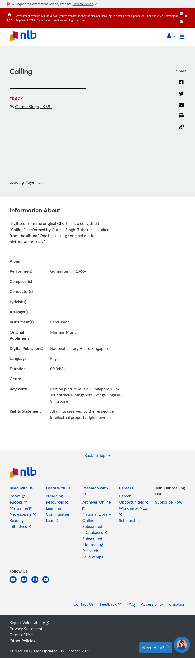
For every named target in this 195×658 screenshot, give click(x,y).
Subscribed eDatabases (94, 529)
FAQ (131, 604)
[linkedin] (15, 582)
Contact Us (83, 604)
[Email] (181, 107)
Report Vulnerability (29, 622)
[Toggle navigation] (182, 36)
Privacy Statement (26, 628)
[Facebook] (181, 85)
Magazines (21, 508)
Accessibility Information (163, 604)
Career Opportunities (133, 499)
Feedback (110, 604)
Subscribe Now (168, 502)
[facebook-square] (26, 582)
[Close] (189, 12)
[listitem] (21, 489)
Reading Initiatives (20, 523)
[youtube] (47, 582)
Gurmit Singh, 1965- (33, 106)
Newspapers (23, 514)
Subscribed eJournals (92, 541)
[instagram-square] (36, 582)
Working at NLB (133, 510)
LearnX (52, 520)
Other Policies (22, 641)
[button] (171, 36)
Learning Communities (58, 511)
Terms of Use (21, 634)
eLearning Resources (57, 499)
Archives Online (96, 504)
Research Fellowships (92, 554)
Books (17, 496)
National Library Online (96, 517)
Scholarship (129, 520)
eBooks (18, 502)
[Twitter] (181, 96)
